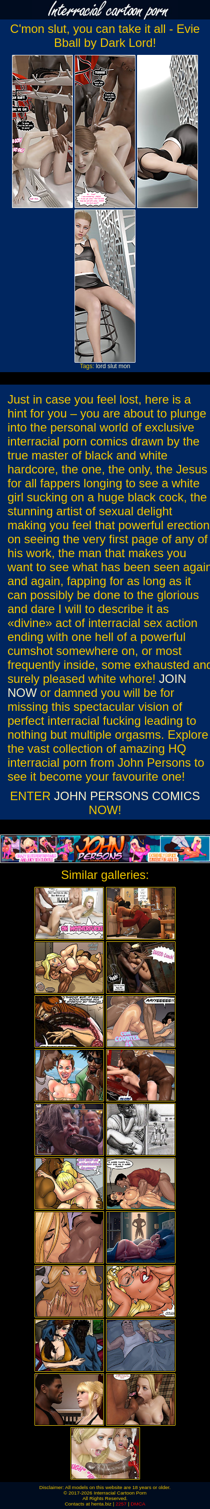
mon (124, 366)
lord (101, 366)
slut (112, 366)
